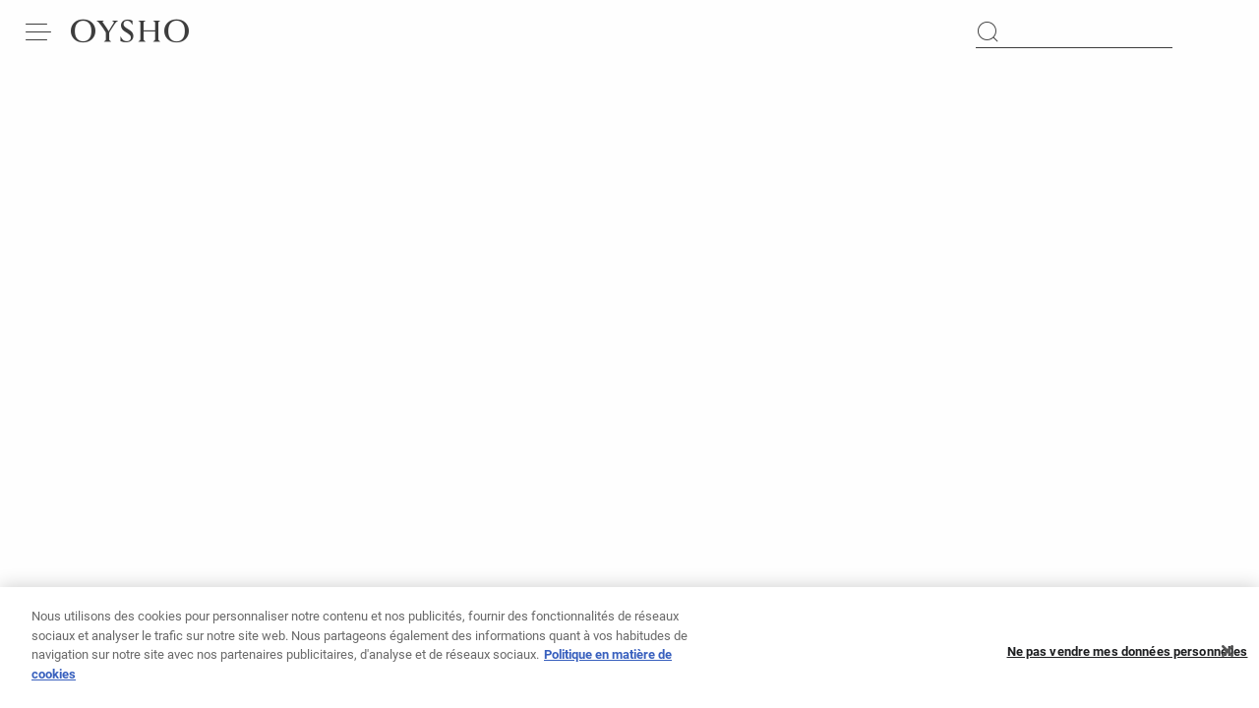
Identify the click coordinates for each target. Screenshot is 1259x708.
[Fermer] (1227, 657)
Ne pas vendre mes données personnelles (1127, 657)
